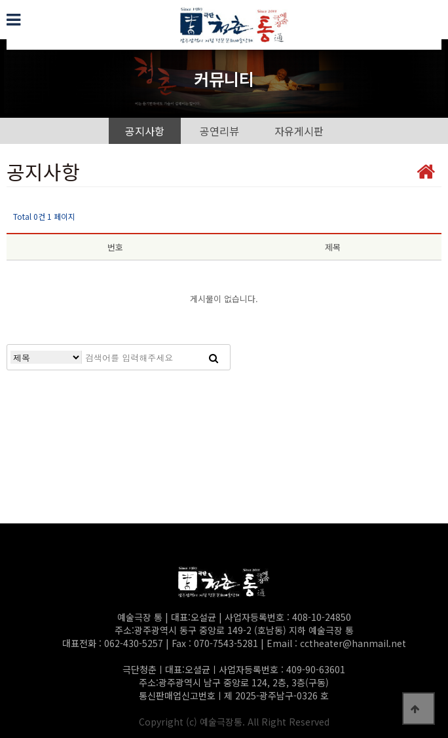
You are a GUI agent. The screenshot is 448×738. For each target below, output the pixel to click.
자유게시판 (299, 131)
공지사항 (144, 131)
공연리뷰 (219, 131)
